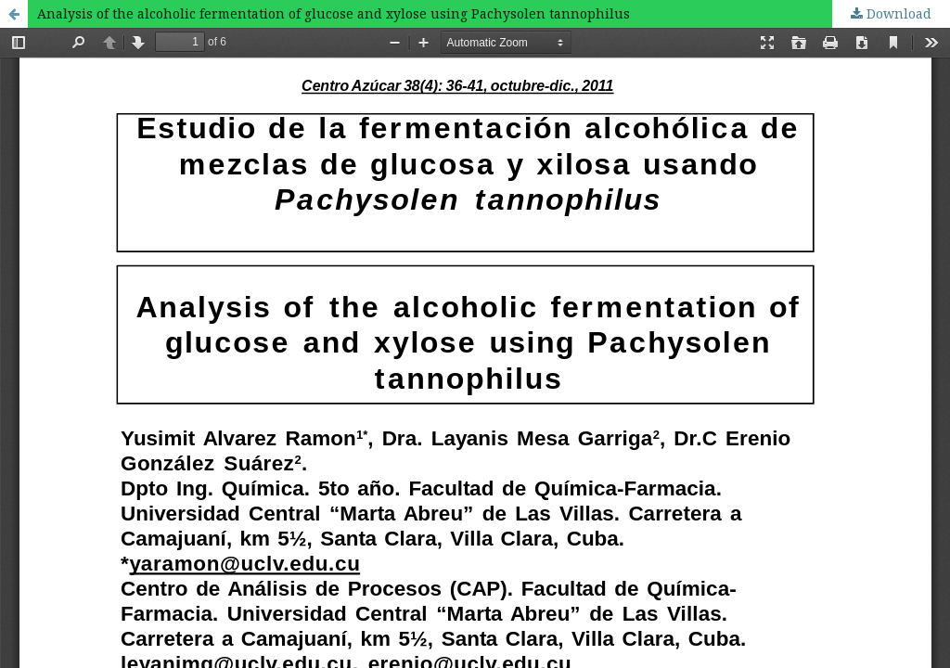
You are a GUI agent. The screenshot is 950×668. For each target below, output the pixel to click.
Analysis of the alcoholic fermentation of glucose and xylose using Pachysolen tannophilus (333, 13)
